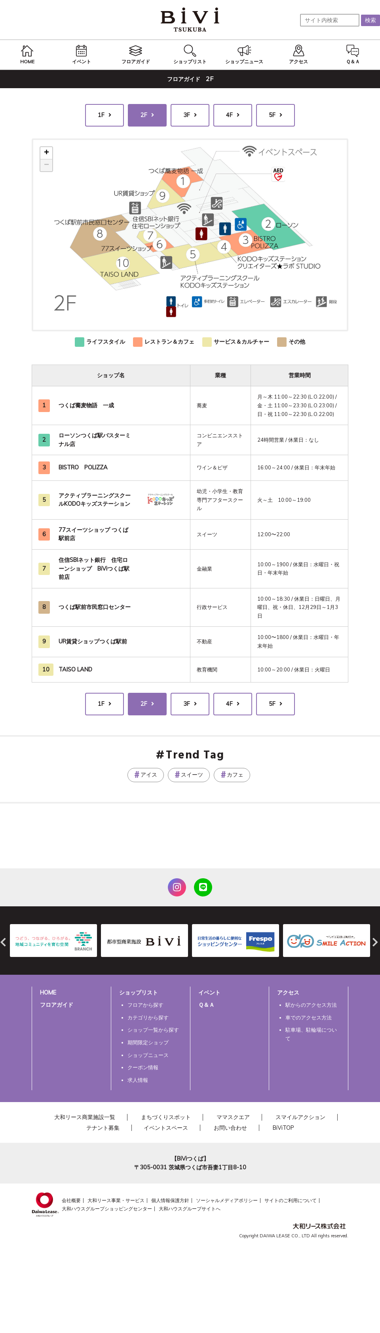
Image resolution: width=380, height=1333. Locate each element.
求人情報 (137, 1080)
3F (186, 115)
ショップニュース (148, 1055)
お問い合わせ (230, 1127)
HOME (48, 992)
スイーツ (192, 774)
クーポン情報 (142, 1067)
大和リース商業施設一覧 (84, 1117)
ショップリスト (138, 992)
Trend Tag (195, 756)
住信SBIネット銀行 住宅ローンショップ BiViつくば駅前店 (94, 568)
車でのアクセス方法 (308, 1017)
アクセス (288, 992)
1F (101, 115)
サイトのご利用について (290, 1200)
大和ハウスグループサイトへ (189, 1209)
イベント (209, 992)
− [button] (46, 165)
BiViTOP (283, 1127)
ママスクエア (233, 1117)
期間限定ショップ (148, 1042)
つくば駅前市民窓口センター (95, 607)
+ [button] (46, 153)
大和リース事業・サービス (115, 1200)
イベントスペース (166, 1127)
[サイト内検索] (329, 20)
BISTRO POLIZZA (83, 467)
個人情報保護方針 (170, 1200)
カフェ (235, 774)
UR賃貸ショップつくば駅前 (93, 641)
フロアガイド (56, 1004)
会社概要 (71, 1200)
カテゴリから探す (148, 1017)
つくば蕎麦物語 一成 (86, 405)
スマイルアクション (300, 1117)
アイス (149, 774)
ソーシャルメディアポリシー (227, 1200)
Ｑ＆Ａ (206, 1004)
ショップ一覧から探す (153, 1030)
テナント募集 (103, 1127)
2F (144, 115)
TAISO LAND (75, 669)
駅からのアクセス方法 (311, 1005)
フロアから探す (145, 1005)
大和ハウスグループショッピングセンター (107, 1209)
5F (272, 115)
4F (229, 115)
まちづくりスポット (166, 1117)
